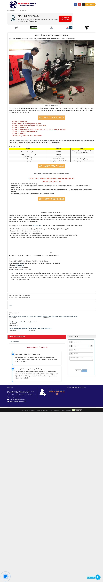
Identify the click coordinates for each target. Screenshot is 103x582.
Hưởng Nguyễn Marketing (64, 580)
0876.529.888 (37, 303)
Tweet (10, 475)
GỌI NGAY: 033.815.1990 (65, 18)
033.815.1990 (90, 4)
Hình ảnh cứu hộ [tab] (14, 511)
